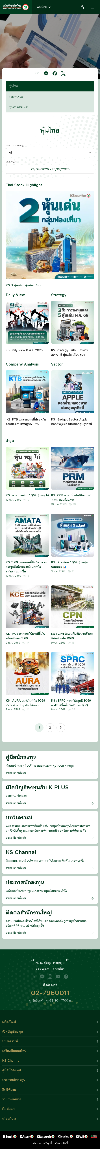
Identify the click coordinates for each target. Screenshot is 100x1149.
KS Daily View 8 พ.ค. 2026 (24, 350)
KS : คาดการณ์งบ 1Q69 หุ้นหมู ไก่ (27, 495)
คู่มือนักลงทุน (11, 1070)
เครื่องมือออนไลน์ (14, 1051)
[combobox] (50, 152)
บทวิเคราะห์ (10, 1041)
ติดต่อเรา (8, 1109)
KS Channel (11, 1060)
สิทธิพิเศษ (9, 1089)
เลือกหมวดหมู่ (15, 145)
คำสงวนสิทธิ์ (61, 1143)
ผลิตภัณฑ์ (9, 1022)
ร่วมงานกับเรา (11, 1099)
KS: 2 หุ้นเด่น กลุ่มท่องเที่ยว (23, 285)
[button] (92, 7)
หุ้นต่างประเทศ (18, 107)
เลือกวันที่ (12, 162)
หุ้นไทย (13, 86)
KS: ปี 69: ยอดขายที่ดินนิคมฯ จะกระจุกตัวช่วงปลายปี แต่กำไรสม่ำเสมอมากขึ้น (26, 567)
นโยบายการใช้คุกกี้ (42, 1143)
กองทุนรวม (16, 97)
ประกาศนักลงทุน (13, 1080)
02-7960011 (50, 993)
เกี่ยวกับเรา (10, 1118)
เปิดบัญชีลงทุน (12, 1031)
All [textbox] (10, 153)
